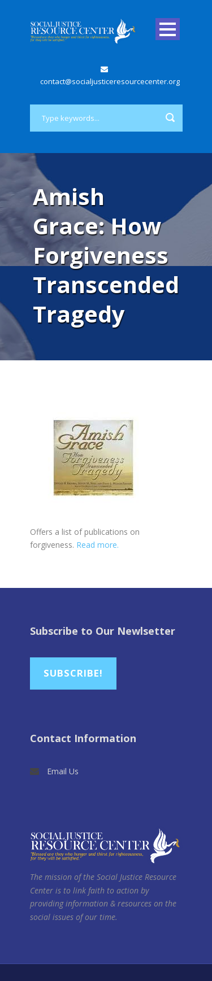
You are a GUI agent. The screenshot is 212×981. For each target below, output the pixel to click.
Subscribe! (73, 672)
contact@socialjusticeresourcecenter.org (110, 81)
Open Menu (167, 29)
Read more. (97, 544)
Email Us (63, 771)
